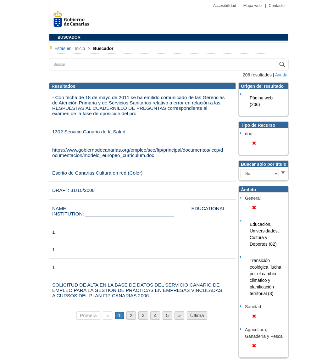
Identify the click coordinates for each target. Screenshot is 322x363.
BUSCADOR (69, 37)
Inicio (80, 48)
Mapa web (253, 5)
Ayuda (281, 74)
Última (197, 315)
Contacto (277, 5)
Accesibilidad (225, 5)
